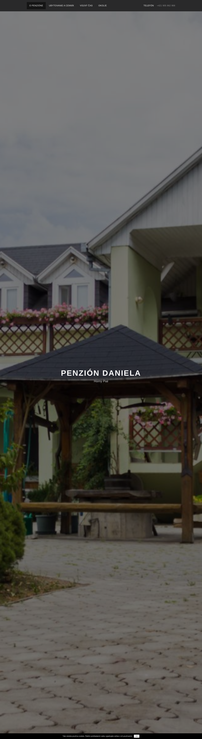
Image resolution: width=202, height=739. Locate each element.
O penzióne (36, 6)
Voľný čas (86, 6)
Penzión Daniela (101, 373)
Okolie (102, 6)
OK (137, 736)
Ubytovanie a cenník (61, 6)
